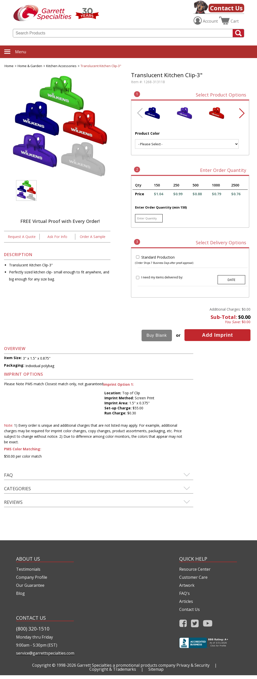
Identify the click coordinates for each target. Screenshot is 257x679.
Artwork (187, 585)
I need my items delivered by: (162, 277)
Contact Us (226, 8)
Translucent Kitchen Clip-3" (101, 66)
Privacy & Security (193, 665)
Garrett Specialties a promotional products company (126, 665)
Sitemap (156, 669)
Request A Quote (22, 236)
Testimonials (28, 569)
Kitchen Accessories (61, 66)
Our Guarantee (30, 585)
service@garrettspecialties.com (45, 653)
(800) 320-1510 (32, 628)
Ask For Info (57, 236)
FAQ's (184, 593)
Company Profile (31, 577)
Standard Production (158, 257)
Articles (186, 601)
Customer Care (193, 577)
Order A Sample (92, 236)
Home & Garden (30, 66)
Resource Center (195, 569)
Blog (20, 593)
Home (9, 66)
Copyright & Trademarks (112, 669)
